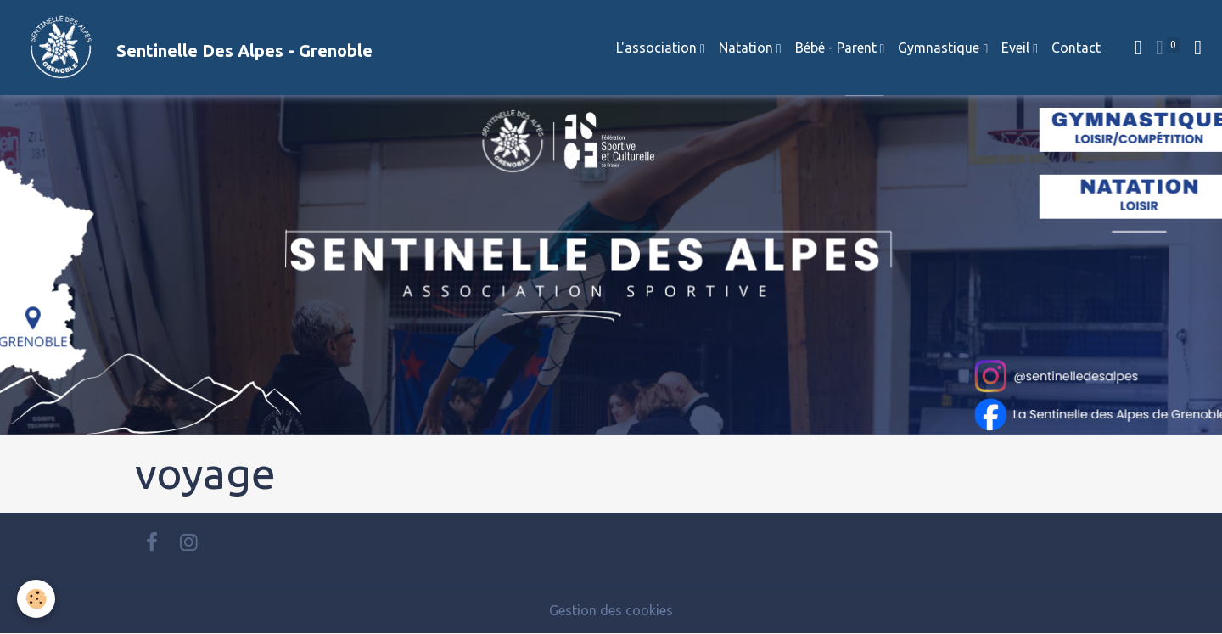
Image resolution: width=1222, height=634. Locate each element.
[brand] (193, 47)
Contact (1076, 47)
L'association (658, 47)
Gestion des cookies (611, 610)
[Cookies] (36, 599)
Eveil (1017, 47)
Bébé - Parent (837, 47)
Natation (747, 47)
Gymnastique (940, 47)
